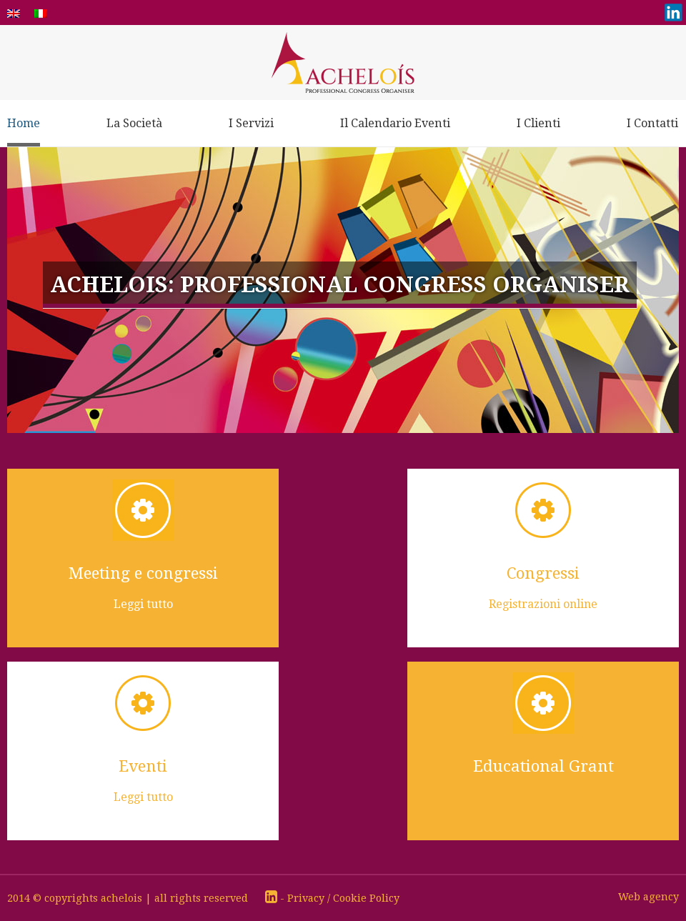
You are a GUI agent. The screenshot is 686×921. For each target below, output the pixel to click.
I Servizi (251, 123)
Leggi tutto (143, 604)
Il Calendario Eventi (395, 123)
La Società (134, 123)
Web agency (648, 896)
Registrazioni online (543, 604)
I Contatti (652, 123)
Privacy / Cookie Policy (343, 898)
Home (23, 123)
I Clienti (538, 123)
